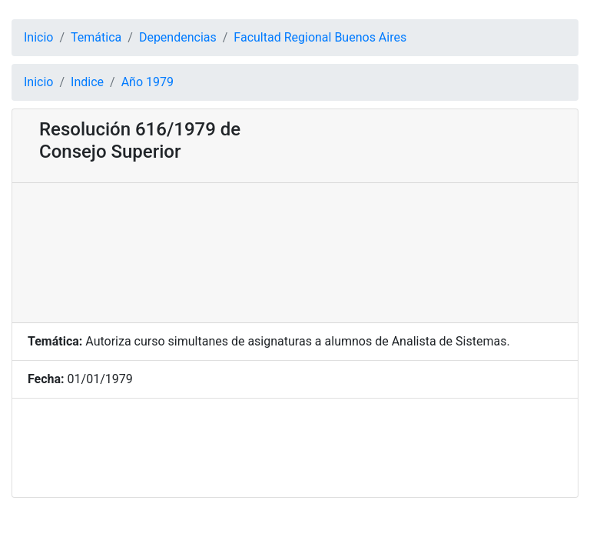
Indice (87, 82)
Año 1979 (147, 82)
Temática (96, 37)
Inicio (38, 37)
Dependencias (178, 37)
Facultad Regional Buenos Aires (320, 37)
